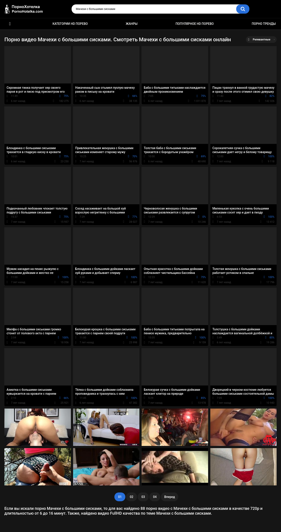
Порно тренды (264, 23)
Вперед (169, 497)
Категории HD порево (70, 23)
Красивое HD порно (9, 23)
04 (155, 497)
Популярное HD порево (195, 23)
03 (143, 497)
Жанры (132, 23)
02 (131, 497)
